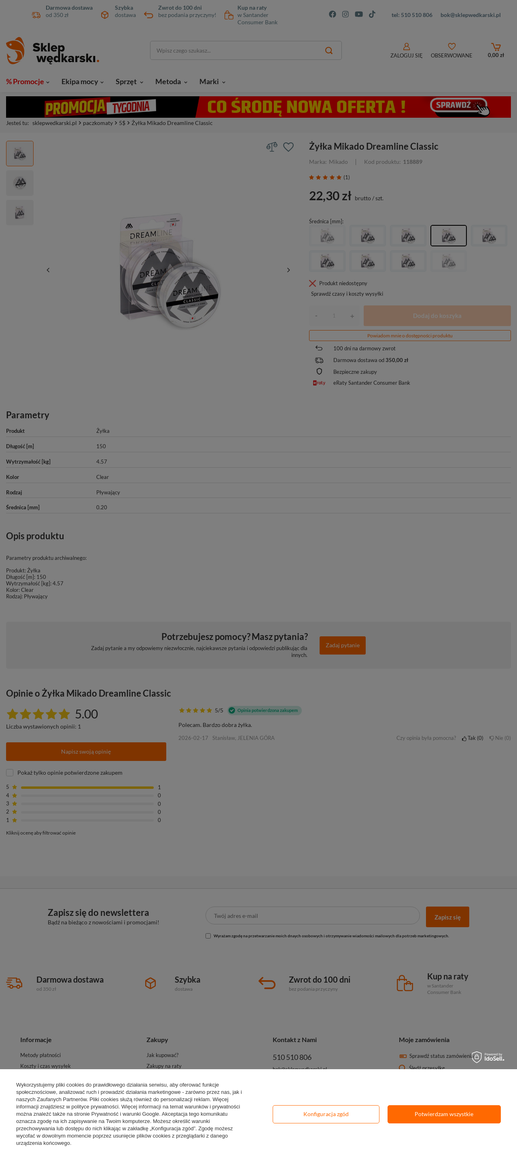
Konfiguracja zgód (326, 1113)
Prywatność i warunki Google (125, 1114)
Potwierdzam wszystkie (444, 1113)
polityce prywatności (95, 1107)
